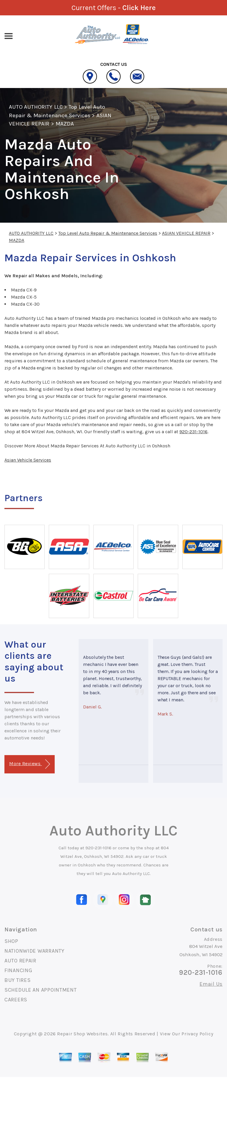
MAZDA (65, 123)
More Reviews (29, 764)
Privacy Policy (197, 1034)
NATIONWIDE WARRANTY (34, 951)
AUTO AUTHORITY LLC (36, 107)
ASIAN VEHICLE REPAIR (186, 233)
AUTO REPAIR (20, 960)
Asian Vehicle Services (27, 460)
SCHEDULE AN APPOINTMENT (40, 990)
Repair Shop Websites (82, 1034)
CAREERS (15, 999)
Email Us (211, 984)
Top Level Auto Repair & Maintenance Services (107, 233)
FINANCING (18, 970)
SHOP (11, 941)
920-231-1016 (193, 431)
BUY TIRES (17, 980)
